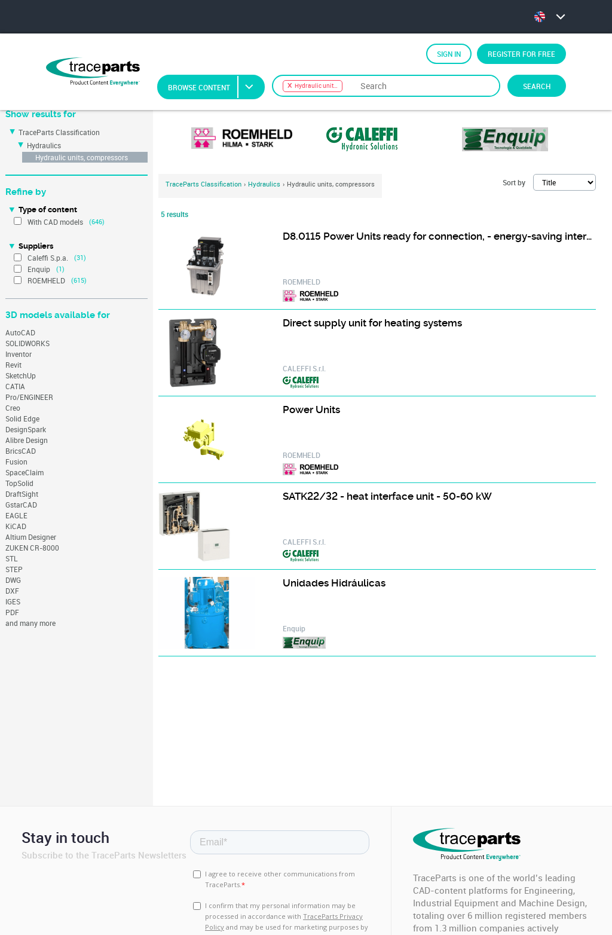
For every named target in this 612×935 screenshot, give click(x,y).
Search (536, 86)
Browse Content (216, 87)
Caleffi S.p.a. (47, 257)
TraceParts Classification (59, 132)
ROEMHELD (46, 280)
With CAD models (55, 222)
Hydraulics (44, 145)
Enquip (38, 269)
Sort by (514, 182)
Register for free (521, 54)
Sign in (449, 54)
